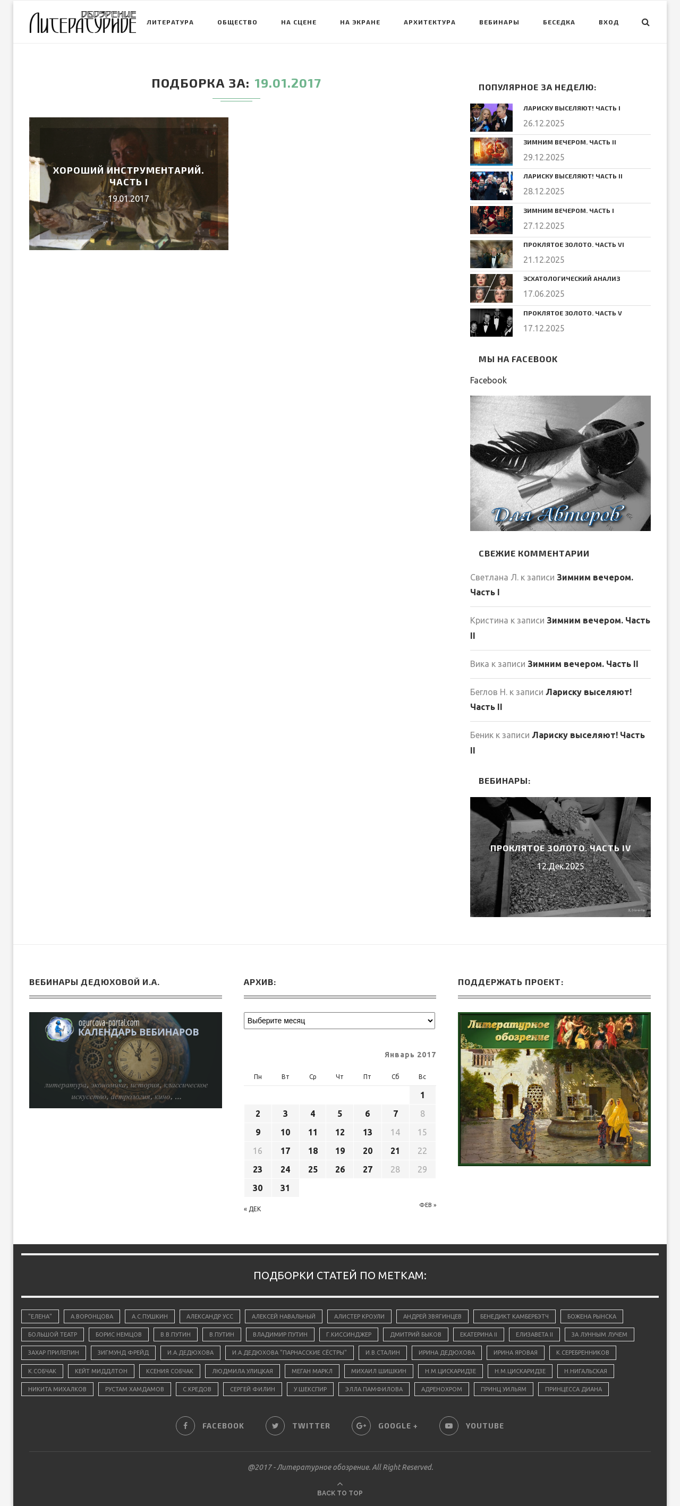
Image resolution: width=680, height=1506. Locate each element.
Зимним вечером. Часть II (569, 142)
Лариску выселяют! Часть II (573, 175)
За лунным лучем (599, 1334)
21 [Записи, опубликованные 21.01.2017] (395, 1151)
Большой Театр (52, 1334)
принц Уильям (503, 1389)
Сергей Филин (252, 1389)
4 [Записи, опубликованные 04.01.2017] (312, 1113)
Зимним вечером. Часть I (568, 210)
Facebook (488, 380)
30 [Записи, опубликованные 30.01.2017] (257, 1188)
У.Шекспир (310, 1389)
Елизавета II (534, 1334)
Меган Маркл (312, 1371)
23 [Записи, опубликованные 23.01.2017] (257, 1169)
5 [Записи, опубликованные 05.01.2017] (339, 1113)
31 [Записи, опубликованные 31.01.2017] (285, 1188)
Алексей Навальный (284, 1316)
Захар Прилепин (53, 1352)
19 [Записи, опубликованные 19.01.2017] (340, 1151)
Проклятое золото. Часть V (572, 312)
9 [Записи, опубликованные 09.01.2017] (258, 1132)
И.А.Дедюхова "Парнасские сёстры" (289, 1352)
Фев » (427, 1205)
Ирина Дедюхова (447, 1352)
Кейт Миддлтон (101, 1371)
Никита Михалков (57, 1389)
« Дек (252, 1208)
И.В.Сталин (383, 1352)
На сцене (299, 21)
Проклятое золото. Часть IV (560, 848)
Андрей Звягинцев (432, 1316)
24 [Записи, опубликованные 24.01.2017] (285, 1169)
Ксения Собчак (169, 1371)
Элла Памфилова (374, 1389)
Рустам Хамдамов (134, 1389)
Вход (609, 21)
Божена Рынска (591, 1316)
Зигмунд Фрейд (123, 1352)
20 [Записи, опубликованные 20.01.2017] (367, 1151)
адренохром (441, 1389)
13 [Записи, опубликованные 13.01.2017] (367, 1132)
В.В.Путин (175, 1334)
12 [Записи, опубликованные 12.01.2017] (340, 1132)
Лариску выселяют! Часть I (571, 108)
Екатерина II (478, 1334)
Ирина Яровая (516, 1352)
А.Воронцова (92, 1316)
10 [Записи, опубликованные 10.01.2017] (285, 1132)
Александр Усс (209, 1316)
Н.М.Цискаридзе (450, 1371)
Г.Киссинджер (348, 1334)
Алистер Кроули (359, 1316)
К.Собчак (42, 1371)
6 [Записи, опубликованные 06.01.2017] (367, 1113)
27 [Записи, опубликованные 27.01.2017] (367, 1169)
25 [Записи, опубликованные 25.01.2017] (313, 1169)
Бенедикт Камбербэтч (514, 1316)
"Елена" (40, 1316)
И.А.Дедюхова (190, 1352)
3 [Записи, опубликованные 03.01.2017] (285, 1113)
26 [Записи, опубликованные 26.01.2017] (340, 1169)
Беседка (559, 21)
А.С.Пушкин (150, 1316)
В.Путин (221, 1334)
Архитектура (430, 21)
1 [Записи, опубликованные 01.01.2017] (422, 1095)
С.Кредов (197, 1389)
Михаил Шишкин (378, 1371)
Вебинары (499, 21)
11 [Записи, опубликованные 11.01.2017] (313, 1132)
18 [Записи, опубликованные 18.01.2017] (313, 1151)
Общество (237, 21)
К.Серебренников (582, 1352)
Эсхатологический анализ (571, 278)
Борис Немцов (119, 1334)
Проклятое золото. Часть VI (573, 244)
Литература (170, 21)
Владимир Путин (280, 1334)
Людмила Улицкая (242, 1371)
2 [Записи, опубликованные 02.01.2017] (258, 1113)
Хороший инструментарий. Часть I (129, 175)
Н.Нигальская (585, 1371)
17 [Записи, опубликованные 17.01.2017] (285, 1151)
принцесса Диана (573, 1389)
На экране (360, 21)
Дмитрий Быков (415, 1334)
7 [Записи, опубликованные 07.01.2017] (395, 1113)
